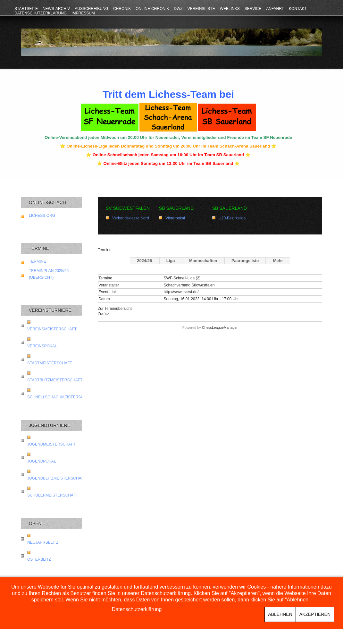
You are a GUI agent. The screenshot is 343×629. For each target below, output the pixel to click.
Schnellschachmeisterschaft (60, 397)
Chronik (122, 8)
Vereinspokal (42, 346)
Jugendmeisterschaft (51, 444)
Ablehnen (280, 614)
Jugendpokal (41, 461)
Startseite (26, 8)
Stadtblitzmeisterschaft (54, 380)
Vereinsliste (201, 8)
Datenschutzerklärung (40, 13)
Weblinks (230, 8)
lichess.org (42, 215)
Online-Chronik (152, 8)
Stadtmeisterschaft (49, 363)
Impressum (83, 13)
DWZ (178, 8)
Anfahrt (275, 8)
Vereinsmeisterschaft (52, 329)
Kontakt (298, 8)
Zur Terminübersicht (115, 308)
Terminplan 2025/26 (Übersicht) (49, 274)
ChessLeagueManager (220, 327)
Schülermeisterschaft (52, 495)
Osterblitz (39, 559)
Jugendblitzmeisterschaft (56, 478)
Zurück (104, 313)
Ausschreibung (91, 8)
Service (253, 8)
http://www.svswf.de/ (181, 292)
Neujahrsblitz (42, 542)
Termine (37, 261)
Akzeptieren (314, 614)
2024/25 (144, 260)
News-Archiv (56, 8)
